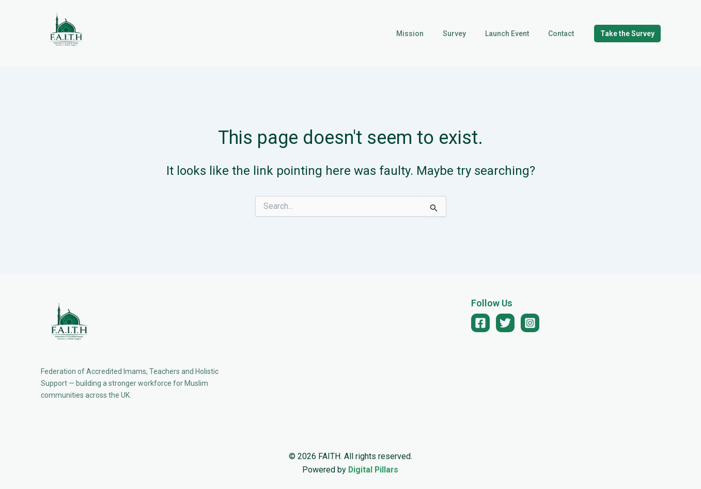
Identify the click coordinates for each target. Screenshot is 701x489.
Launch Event (514, 33)
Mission (426, 33)
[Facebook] (480, 323)
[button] (627, 33)
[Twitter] (505, 323)
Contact (564, 33)
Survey (466, 33)
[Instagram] (530, 323)
